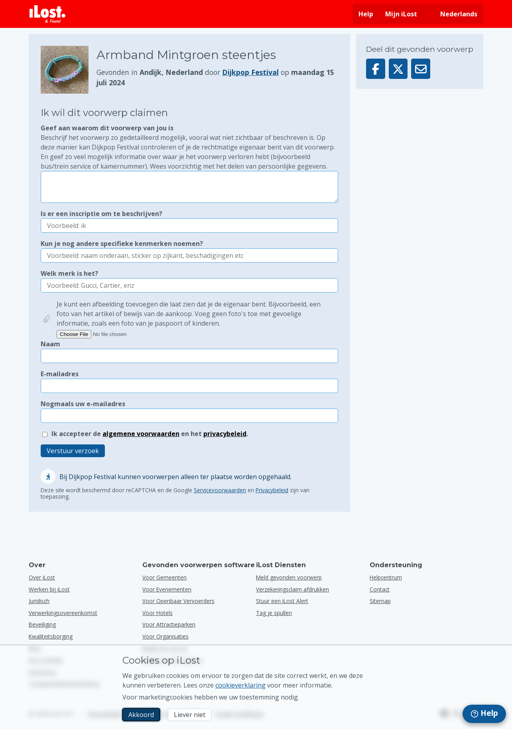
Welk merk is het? (69, 273)
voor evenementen (166, 589)
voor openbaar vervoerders (178, 601)
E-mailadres (60, 373)
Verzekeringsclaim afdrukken (292, 589)
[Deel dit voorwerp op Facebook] (375, 69)
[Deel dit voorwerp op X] (398, 69)
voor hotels (157, 613)
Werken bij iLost (49, 589)
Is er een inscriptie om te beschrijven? (101, 213)
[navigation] (484, 714)
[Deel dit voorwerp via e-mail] (420, 69)
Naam (50, 344)
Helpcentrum (386, 577)
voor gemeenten (164, 577)
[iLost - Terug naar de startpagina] (47, 14)
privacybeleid (224, 433)
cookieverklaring (240, 685)
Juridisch (39, 601)
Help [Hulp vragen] (365, 14)
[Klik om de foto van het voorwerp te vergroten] (68, 70)
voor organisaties (165, 636)
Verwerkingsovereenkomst (63, 613)
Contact (380, 589)
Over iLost (42, 577)
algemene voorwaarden (140, 433)
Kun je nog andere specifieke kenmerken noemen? (122, 243)
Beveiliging (42, 624)
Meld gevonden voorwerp (289, 577)
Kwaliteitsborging (51, 636)
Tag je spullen (274, 613)
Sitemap (380, 601)
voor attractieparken (168, 624)
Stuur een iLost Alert (282, 601)
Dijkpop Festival (250, 72)
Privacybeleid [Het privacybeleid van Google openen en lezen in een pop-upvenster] (272, 490)
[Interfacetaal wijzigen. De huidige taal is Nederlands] (453, 14)
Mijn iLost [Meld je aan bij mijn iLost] (401, 14)
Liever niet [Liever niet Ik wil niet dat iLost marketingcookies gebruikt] (189, 714)
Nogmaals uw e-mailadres (83, 403)
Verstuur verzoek (73, 450)
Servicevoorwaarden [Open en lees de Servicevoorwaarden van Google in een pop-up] (220, 490)
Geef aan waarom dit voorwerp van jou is (189, 147)
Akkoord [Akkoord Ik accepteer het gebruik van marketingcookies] (141, 714)
